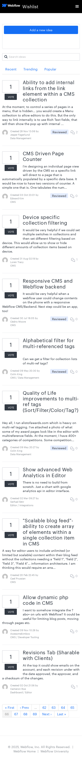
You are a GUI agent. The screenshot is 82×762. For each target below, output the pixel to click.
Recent (11, 69)
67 (16, 714)
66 (7, 714)
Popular (50, 69)
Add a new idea (41, 30)
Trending (30, 69)
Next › (47, 714)
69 (35, 714)
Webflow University (54, 751)
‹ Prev (24, 707)
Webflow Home (24, 751)
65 (72, 707)
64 (63, 707)
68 (25, 714)
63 (54, 707)
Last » (61, 714)
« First (9, 707)
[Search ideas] (41, 57)
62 (44, 707)
